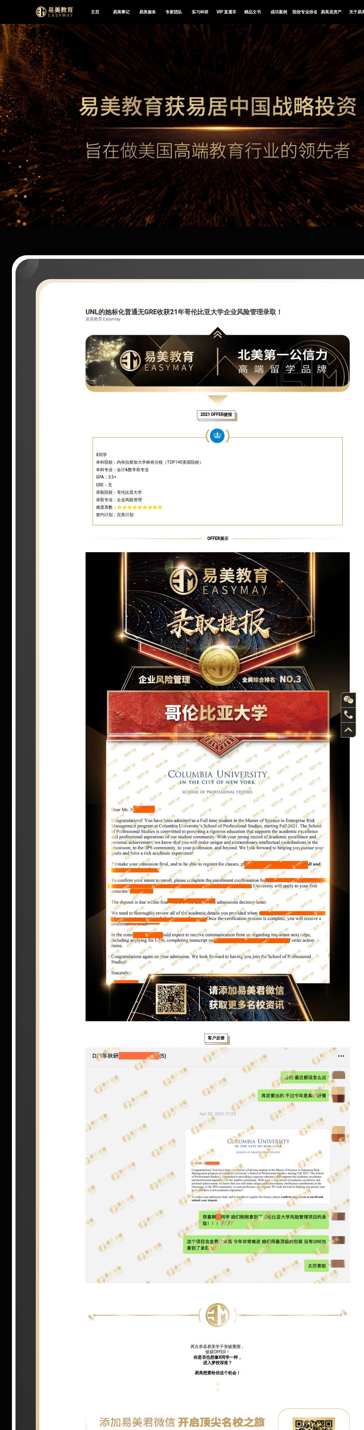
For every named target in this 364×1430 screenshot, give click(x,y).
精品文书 (252, 12)
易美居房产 (331, 12)
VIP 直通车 (226, 12)
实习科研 (200, 12)
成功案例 (278, 12)
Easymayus (54, 12)
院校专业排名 (304, 12)
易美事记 (121, 12)
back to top (348, 730)
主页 (95, 12)
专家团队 (173, 12)
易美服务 (147, 12)
